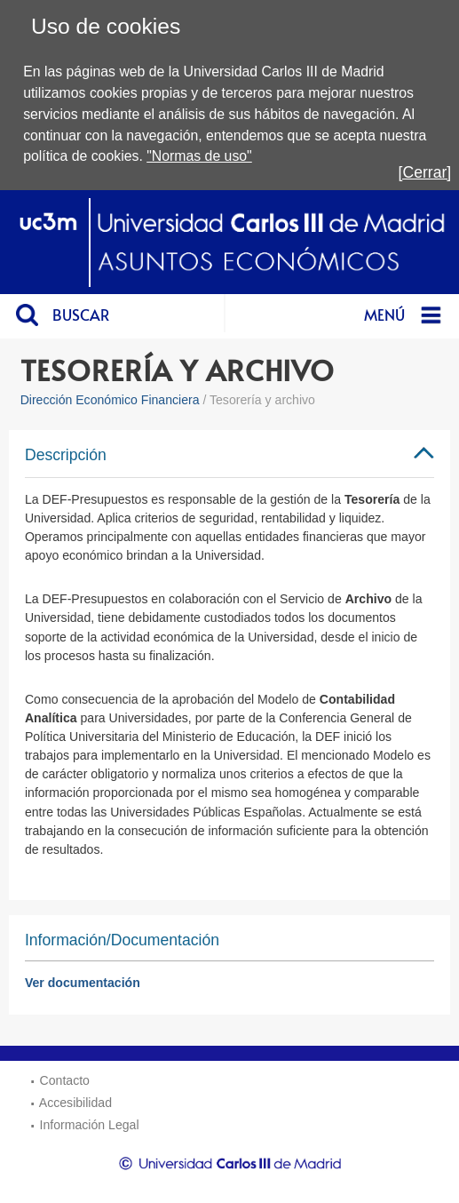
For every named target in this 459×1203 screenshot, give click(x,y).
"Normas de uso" (199, 155)
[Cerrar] (425, 172)
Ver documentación (82, 983)
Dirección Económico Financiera (110, 400)
